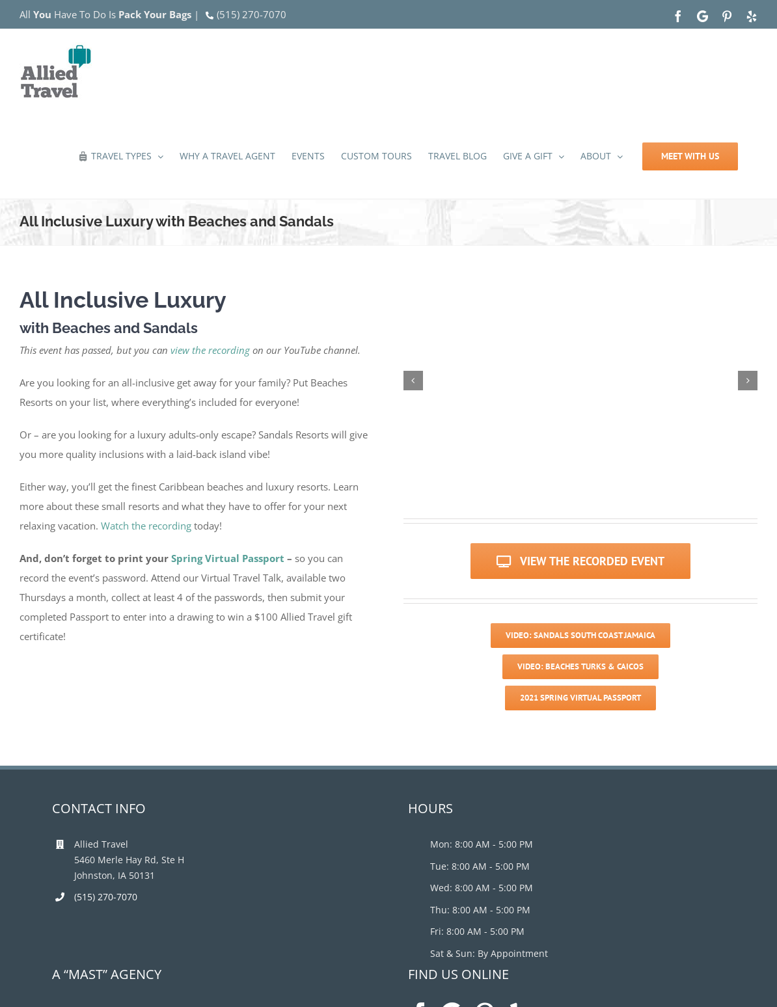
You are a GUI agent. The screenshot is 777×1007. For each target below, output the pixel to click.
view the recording (210, 349)
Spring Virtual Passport (227, 558)
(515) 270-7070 (251, 14)
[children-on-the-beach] (668, 380)
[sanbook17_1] (491, 380)
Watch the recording (146, 525)
